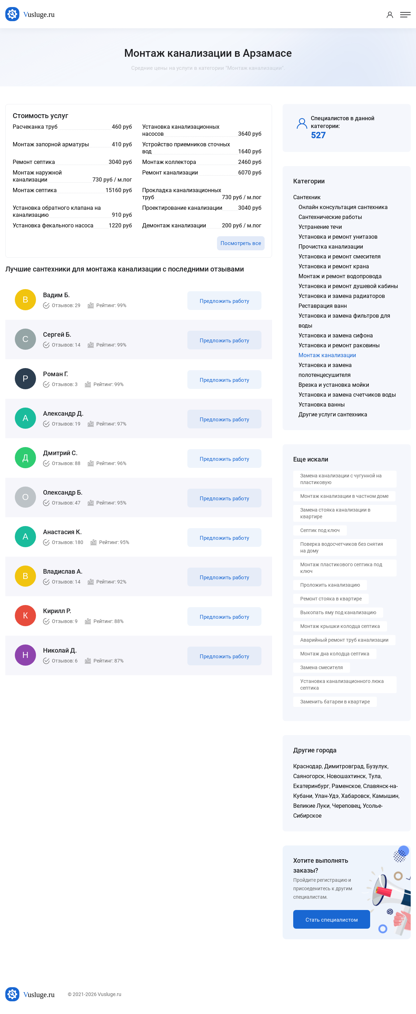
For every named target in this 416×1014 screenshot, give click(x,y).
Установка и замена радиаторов (342, 296)
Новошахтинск (346, 776)
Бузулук (376, 766)
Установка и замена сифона (336, 335)
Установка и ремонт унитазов (338, 236)
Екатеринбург (311, 786)
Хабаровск (355, 796)
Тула (374, 776)
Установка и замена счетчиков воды (347, 394)
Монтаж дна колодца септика (334, 653)
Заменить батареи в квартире (335, 701)
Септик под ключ (320, 530)
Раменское (346, 786)
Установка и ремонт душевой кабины (348, 286)
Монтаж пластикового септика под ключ (341, 568)
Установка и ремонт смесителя (340, 256)
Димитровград (344, 766)
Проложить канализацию (330, 585)
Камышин (385, 796)
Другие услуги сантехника (333, 414)
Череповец (346, 805)
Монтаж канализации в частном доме (344, 496)
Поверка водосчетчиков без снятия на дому (341, 547)
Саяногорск (308, 776)
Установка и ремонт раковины (339, 345)
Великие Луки (311, 805)
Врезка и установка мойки (334, 384)
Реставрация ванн (323, 306)
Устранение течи (320, 227)
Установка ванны (322, 404)
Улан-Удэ (327, 796)
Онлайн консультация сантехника (343, 207)
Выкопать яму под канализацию (338, 612)
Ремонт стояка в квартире (331, 598)
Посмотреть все (241, 243)
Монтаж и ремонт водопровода (340, 276)
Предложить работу (224, 301)
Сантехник (307, 197)
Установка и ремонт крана (334, 266)
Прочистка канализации (331, 246)
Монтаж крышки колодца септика (340, 626)
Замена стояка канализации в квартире (335, 513)
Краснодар (307, 766)
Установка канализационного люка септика (342, 684)
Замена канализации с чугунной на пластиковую (341, 479)
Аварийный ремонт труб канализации (344, 640)
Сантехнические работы (330, 217)
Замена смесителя (321, 667)
